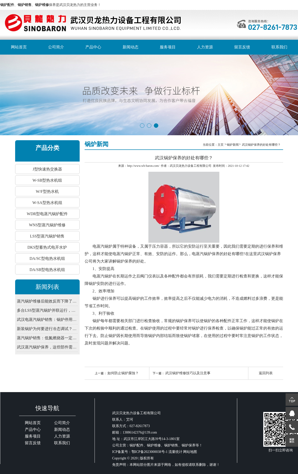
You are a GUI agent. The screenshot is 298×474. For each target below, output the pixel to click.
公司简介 (56, 47)
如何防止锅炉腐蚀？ (123, 373)
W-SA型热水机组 (47, 203)
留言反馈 (242, 47)
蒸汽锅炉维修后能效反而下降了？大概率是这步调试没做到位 (47, 301)
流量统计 (175, 452)
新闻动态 (130, 47)
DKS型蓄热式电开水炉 (47, 247)
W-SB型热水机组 (47, 180)
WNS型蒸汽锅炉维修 (47, 225)
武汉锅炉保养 (269, 254)
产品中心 (93, 47)
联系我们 (279, 47)
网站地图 (190, 452)
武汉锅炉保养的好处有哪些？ (261, 144)
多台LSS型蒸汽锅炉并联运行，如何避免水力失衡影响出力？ (47, 310)
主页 (221, 144)
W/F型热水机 (47, 191)
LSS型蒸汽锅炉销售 (47, 236)
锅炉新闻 (233, 144)
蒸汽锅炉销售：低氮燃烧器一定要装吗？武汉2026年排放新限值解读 (47, 338)
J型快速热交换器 (47, 169)
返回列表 (266, 373)
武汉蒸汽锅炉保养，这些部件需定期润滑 (47, 347)
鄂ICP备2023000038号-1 (149, 452)
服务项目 (168, 47)
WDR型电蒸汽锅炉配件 (47, 214)
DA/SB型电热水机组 (47, 270)
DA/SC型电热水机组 (47, 258)
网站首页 (19, 47)
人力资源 (205, 47)
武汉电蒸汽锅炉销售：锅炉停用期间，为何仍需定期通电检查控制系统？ (47, 319)
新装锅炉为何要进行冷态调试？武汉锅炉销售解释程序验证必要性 (47, 329)
